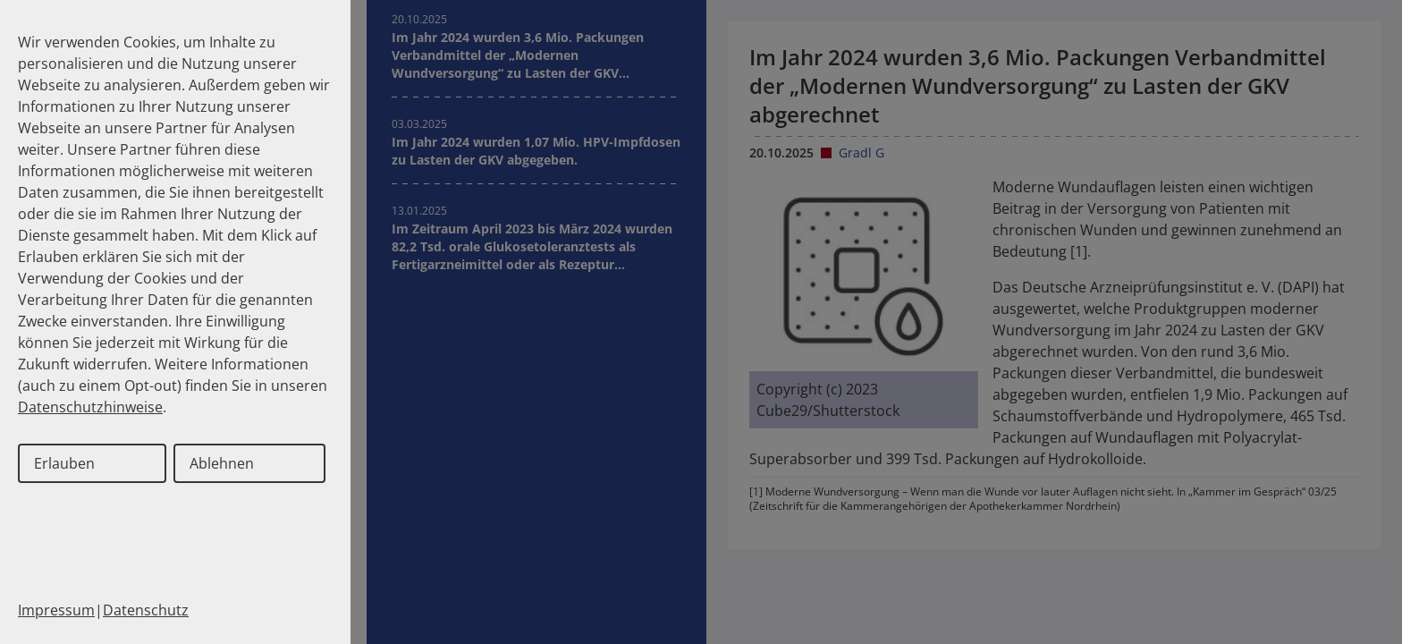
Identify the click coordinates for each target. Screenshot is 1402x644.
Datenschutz (146, 610)
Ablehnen (222, 463)
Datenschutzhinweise (90, 407)
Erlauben (64, 463)
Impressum (56, 610)
